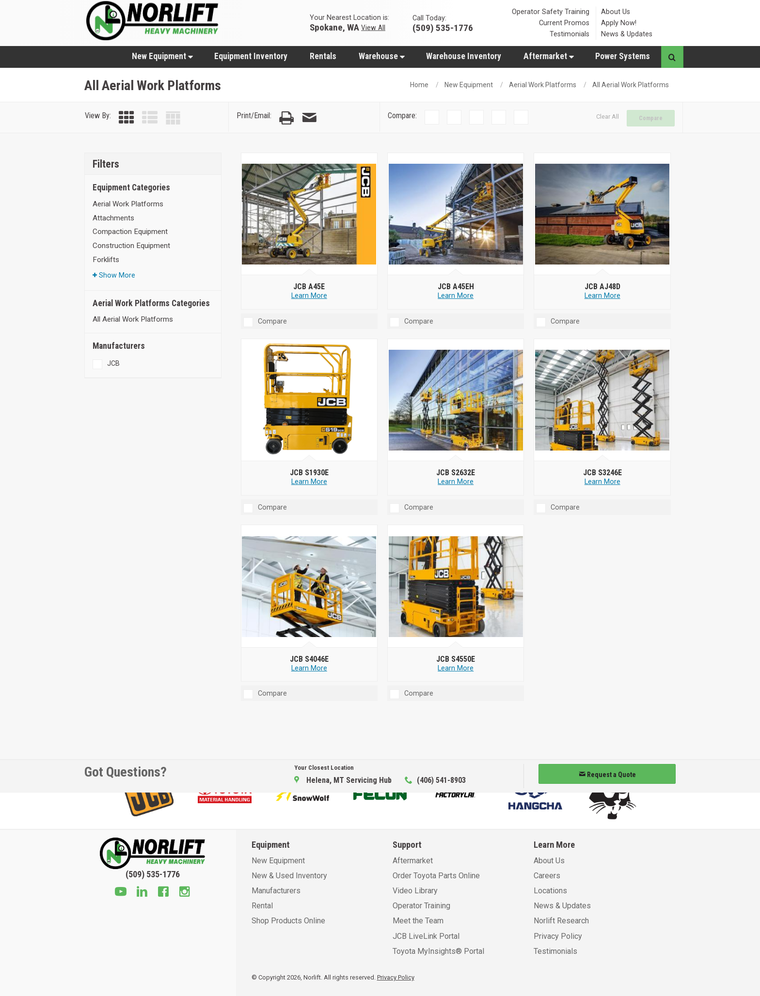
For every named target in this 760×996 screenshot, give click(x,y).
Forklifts (106, 259)
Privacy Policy (558, 936)
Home (419, 85)
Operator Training (421, 905)
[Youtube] (121, 893)
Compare (651, 118)
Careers (547, 875)
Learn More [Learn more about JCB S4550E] (456, 668)
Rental (262, 905)
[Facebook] (163, 893)
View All (373, 27)
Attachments (113, 218)
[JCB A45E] (309, 214)
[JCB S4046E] (309, 586)
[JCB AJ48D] (602, 214)
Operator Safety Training (550, 12)
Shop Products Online (288, 920)
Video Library (415, 890)
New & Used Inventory (289, 875)
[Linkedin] (142, 893)
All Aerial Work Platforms (630, 85)
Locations (550, 890)
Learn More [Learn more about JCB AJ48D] (602, 296)
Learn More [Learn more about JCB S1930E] (309, 482)
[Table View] (173, 118)
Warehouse (382, 56)
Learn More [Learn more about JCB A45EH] (456, 296)
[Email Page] (309, 118)
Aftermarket (548, 56)
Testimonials (569, 34)
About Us (615, 12)
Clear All (607, 116)
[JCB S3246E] (602, 400)
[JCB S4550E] (456, 586)
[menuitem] (162, 56)
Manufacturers (276, 890)
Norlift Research (561, 920)
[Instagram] (184, 893)
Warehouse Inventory (463, 56)
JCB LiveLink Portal (426, 936)
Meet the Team (418, 920)
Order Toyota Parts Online (436, 875)
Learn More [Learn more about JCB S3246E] (602, 482)
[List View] (150, 118)
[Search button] (672, 57)
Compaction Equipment (130, 231)
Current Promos (564, 23)
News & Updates (626, 34)
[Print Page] (286, 118)
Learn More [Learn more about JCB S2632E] (456, 482)
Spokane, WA (334, 26)
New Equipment (162, 56)
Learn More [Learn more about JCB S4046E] (309, 668)
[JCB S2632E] (456, 400)
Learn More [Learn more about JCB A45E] (309, 296)
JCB (113, 363)
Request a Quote (607, 774)
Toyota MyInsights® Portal (438, 951)
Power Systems (622, 56)
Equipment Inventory (250, 56)
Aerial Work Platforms (542, 85)
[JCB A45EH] (456, 214)
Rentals (323, 56)
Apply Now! (618, 23)
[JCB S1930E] (309, 400)
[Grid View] (126, 118)
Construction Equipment (131, 245)
